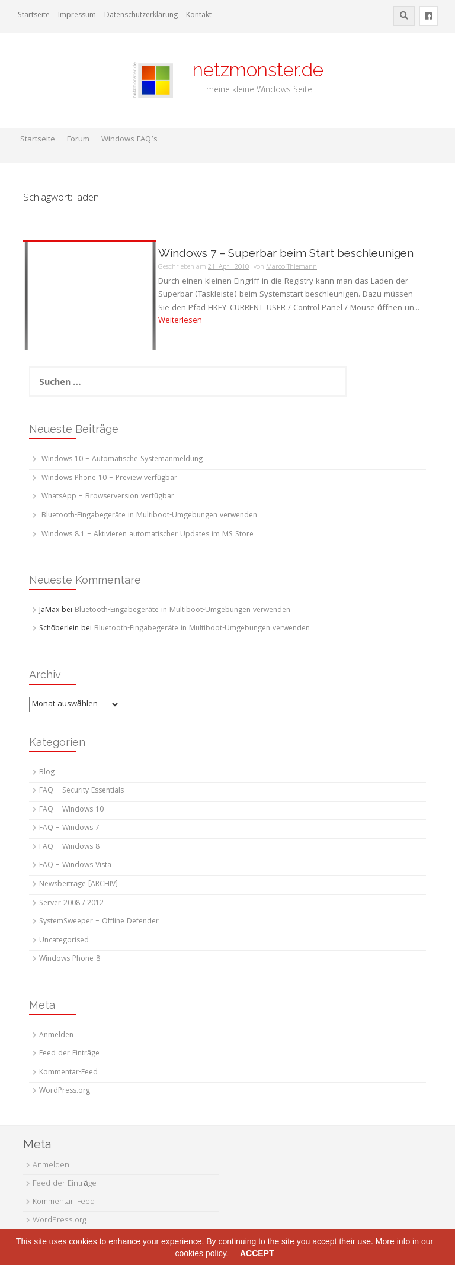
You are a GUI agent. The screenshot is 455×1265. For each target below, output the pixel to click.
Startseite (34, 15)
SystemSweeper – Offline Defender (99, 922)
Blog (47, 773)
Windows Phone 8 (69, 959)
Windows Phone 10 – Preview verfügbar (109, 478)
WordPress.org (64, 1091)
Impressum (77, 15)
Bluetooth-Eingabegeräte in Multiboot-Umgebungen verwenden (149, 516)
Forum (78, 139)
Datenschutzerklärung (141, 15)
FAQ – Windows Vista (75, 866)
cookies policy (200, 1253)
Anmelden (56, 1035)
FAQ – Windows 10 (71, 810)
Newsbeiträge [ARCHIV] (78, 884)
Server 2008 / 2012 (71, 903)
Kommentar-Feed (68, 1073)
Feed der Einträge (69, 1054)
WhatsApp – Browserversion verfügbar (107, 497)
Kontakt (199, 15)
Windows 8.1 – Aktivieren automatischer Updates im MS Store (147, 535)
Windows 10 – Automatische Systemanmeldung (122, 459)
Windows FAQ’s (129, 139)
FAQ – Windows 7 (69, 828)
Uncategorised (64, 941)
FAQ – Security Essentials (81, 791)
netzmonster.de (250, 70)
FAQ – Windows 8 (69, 847)
